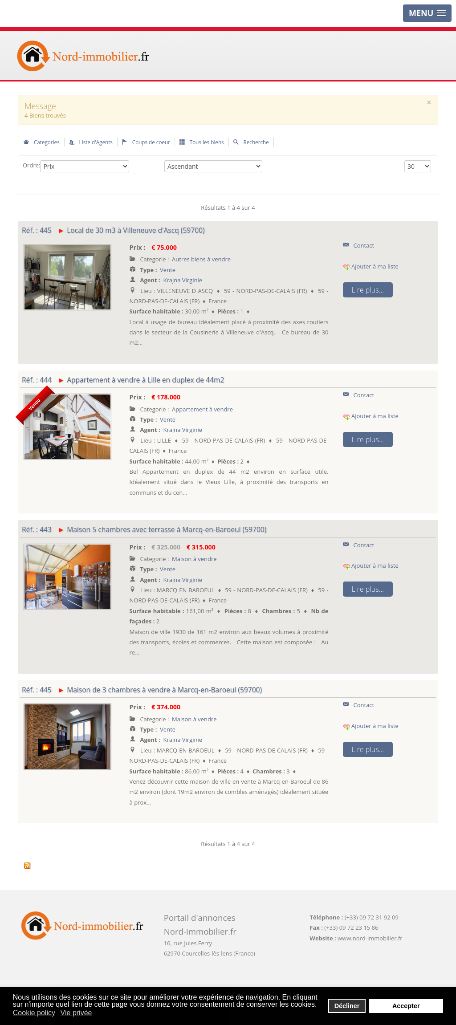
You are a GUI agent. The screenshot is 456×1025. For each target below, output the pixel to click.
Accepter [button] (406, 1005)
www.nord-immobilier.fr (370, 938)
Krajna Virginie (182, 280)
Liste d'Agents (91, 142)
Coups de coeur (146, 142)
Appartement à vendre (202, 409)
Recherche (251, 142)
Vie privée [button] (76, 1013)
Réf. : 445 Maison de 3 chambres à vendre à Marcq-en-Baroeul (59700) (142, 690)
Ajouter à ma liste (371, 266)
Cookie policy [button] (34, 1013)
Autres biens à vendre (201, 259)
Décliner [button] (347, 1005)
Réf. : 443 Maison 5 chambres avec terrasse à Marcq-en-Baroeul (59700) (144, 529)
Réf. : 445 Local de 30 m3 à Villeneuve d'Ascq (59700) (113, 230)
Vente (167, 270)
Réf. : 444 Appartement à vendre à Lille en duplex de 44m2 (123, 380)
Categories (42, 142)
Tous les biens (201, 142)
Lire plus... (368, 290)
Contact (359, 245)
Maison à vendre (194, 559)
